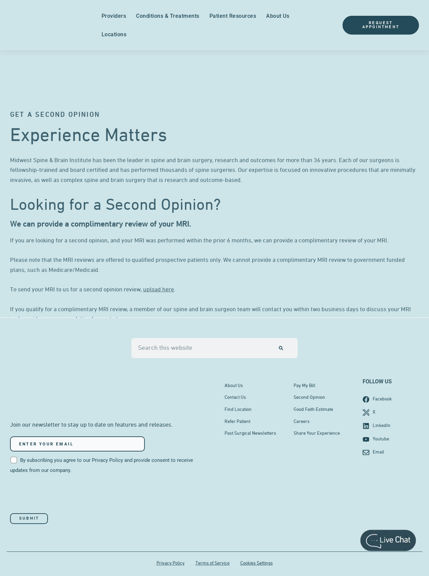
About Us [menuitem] (277, 16)
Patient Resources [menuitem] (232, 16)
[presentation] (61, 495)
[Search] (281, 348)
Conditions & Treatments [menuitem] (167, 16)
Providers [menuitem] (114, 16)
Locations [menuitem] (114, 34)
